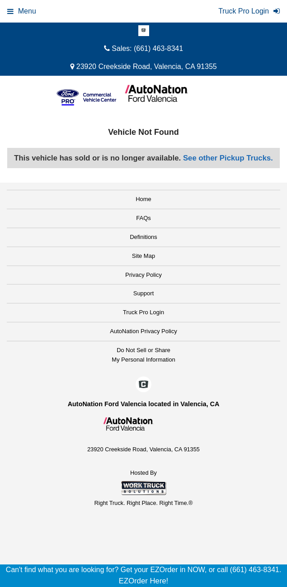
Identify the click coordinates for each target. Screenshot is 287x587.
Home (143, 199)
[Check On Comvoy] (143, 31)
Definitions (143, 237)
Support (143, 293)
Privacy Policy (143, 274)
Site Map (143, 255)
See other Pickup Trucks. (228, 158)
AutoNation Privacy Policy (143, 331)
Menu (21, 11)
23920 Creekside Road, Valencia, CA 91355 (143, 66)
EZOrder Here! (143, 581)
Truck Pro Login (143, 312)
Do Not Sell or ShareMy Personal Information (143, 355)
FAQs (143, 218)
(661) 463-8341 (158, 48)
